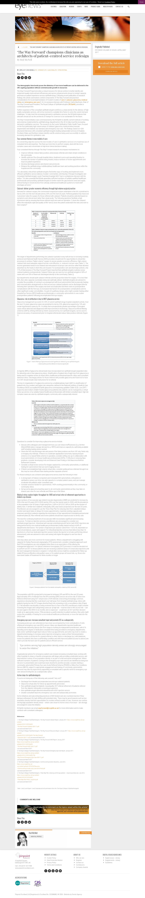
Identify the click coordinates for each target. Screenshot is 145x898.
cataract (69, 100)
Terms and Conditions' (117, 67)
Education (63, 6)
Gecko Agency (77, 894)
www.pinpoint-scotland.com (24, 868)
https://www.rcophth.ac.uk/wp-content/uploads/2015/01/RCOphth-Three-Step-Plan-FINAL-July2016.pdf (28, 777)
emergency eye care (32, 102)
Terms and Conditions (54, 865)
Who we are (80, 858)
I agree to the (113, 67)
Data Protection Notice (54, 860)
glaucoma (77, 100)
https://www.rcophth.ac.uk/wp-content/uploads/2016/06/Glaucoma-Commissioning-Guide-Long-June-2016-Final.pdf (31, 766)
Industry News (108, 6)
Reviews (71, 6)
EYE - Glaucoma (49, 70)
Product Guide (95, 6)
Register (79, 860)
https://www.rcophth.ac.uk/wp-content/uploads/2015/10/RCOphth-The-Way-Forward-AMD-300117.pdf (28, 744)
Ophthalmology (22, 47)
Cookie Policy (51, 858)
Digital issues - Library (112, 858)
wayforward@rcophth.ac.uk (48, 708)
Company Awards (82, 867)
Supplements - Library (112, 860)
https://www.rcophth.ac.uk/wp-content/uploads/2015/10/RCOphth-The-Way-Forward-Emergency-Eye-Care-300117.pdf (30, 755)
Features (54, 6)
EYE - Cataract (39, 70)
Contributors (80, 865)
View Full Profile (37, 836)
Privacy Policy (51, 863)
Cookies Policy (110, 2)
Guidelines (108, 863)
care (62, 100)
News (86, 6)
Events (79, 6)
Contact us (119, 6)
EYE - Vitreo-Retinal (61, 70)
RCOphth (72, 104)
